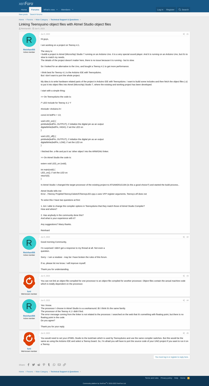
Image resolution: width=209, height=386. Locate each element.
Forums (35, 9)
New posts (23, 14)
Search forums (36, 14)
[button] (57, 9)
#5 (188, 333)
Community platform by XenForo (104, 383)
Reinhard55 (26, 28)
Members (65, 9)
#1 (188, 34)
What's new (49, 9)
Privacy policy (166, 378)
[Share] (184, 34)
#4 (188, 300)
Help (176, 378)
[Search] (183, 9)
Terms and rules (151, 378)
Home (24, 9)
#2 (188, 237)
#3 (188, 276)
